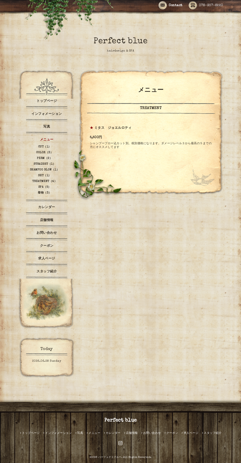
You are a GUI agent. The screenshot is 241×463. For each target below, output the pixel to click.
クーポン (47, 246)
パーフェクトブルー (109, 457)
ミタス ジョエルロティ (113, 128)
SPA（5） (44, 187)
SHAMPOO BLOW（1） (44, 169)
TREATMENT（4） (44, 181)
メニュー (47, 140)
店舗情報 (47, 220)
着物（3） (44, 192)
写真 (46, 127)
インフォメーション (46, 114)
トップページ (47, 101)
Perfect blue (120, 41)
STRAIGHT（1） (45, 164)
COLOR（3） (44, 152)
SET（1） (44, 175)
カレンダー (46, 207)
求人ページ (46, 258)
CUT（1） (44, 146)
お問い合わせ (47, 233)
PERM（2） (45, 158)
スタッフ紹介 (47, 271)
